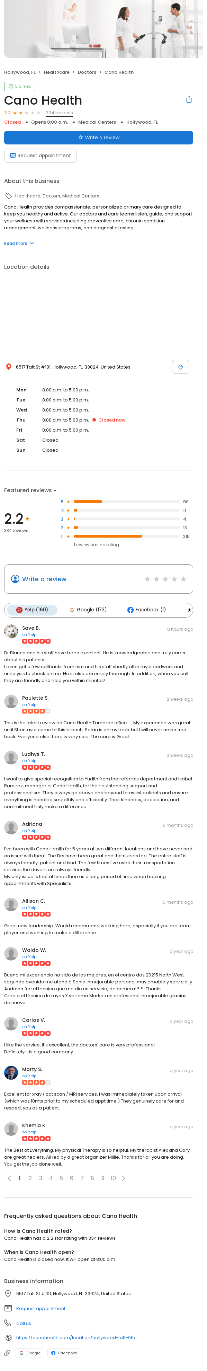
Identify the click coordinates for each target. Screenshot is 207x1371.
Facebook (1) (145, 610)
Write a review (44, 579)
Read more (19, 243)
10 (113, 1178)
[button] (123, 1178)
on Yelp (29, 634)
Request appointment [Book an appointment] (40, 155)
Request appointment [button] (40, 1308)
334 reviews (59, 112)
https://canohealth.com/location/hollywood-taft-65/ (76, 1337)
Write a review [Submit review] (98, 137)
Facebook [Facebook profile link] (64, 1352)
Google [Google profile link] (29, 1352)
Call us (23, 1323)
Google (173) (87, 610)
